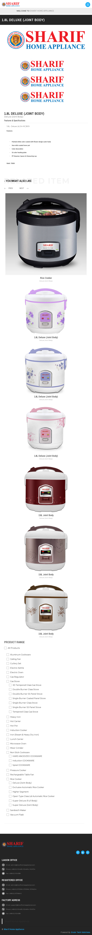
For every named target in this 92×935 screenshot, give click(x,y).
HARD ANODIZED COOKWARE (27, 756)
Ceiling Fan (15, 659)
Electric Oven (16, 672)
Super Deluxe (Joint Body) (25, 805)
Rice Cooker (46, 278)
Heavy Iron (15, 717)
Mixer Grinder (16, 748)
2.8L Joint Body (46, 515)
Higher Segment (21, 792)
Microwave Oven (18, 743)
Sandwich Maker (18, 810)
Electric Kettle (17, 668)
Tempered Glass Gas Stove (25, 712)
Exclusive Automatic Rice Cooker (28, 787)
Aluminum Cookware (20, 655)
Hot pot (14, 726)
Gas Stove (15, 681)
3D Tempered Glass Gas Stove (27, 685)
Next (24, 188)
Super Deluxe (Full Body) (25, 801)
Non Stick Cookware (20, 752)
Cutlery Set (15, 663)
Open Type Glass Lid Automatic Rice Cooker (34, 796)
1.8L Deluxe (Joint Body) (46, 337)
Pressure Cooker (18, 770)
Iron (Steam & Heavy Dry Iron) (24, 735)
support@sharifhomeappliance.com (23, 905)
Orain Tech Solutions (80, 932)
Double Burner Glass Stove (26, 689)
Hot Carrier (15, 721)
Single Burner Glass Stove (25, 703)
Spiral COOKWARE (21, 765)
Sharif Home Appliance (17, 921)
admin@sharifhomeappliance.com (23, 865)
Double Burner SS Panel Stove (27, 694)
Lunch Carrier (16, 739)
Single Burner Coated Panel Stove (29, 698)
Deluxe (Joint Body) (13, 117)
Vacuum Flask (17, 815)
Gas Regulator (17, 677)
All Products (14, 648)
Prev (8, 188)
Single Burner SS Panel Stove (27, 707)
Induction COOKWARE (23, 761)
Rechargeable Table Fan (22, 775)
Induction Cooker (18, 730)
